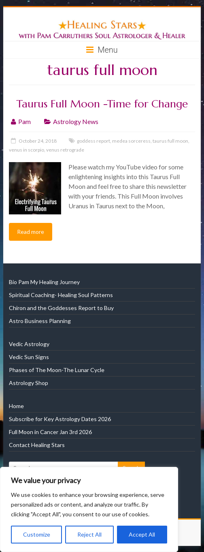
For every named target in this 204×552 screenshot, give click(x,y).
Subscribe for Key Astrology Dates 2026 (60, 418)
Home (16, 405)
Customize (36, 534)
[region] (89, 509)
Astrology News (75, 121)
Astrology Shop (28, 382)
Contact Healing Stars (37, 444)
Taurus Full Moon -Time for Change (102, 103)
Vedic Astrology (29, 343)
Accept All (142, 534)
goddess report (93, 141)
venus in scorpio (26, 150)
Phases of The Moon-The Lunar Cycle (56, 369)
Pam (24, 121)
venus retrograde (65, 150)
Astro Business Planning (40, 320)
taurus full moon (170, 141)
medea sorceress (131, 141)
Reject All (89, 534)
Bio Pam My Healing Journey (44, 281)
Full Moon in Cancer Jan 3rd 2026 (50, 431)
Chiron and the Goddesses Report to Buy (61, 307)
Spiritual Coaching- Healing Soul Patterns (61, 294)
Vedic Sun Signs (29, 356)
